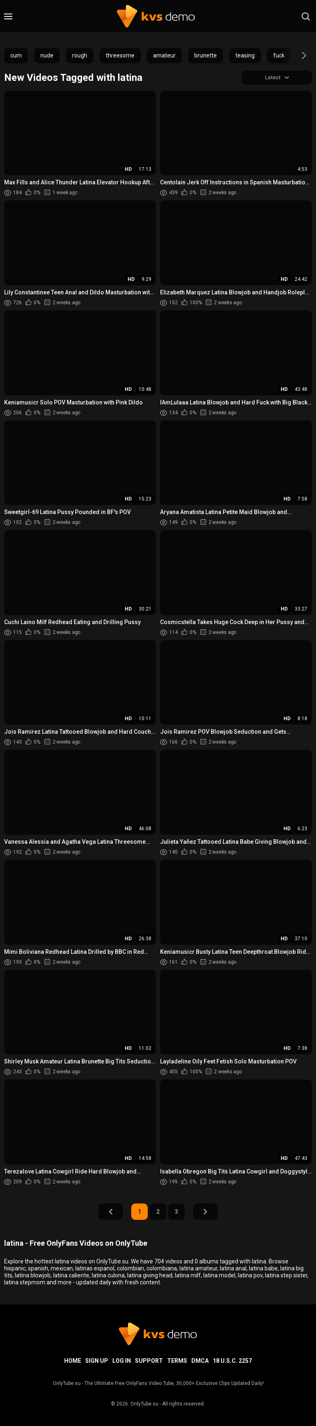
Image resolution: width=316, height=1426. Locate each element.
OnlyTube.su (144, 1404)
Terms (177, 1360)
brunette (205, 55)
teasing (245, 55)
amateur (164, 55)
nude (46, 55)
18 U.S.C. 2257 (232, 1360)
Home (72, 1360)
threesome (120, 55)
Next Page (205, 1212)
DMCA (200, 1360)
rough (79, 55)
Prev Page (111, 1212)
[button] (296, 55)
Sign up (96, 1360)
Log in (121, 1360)
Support (149, 1360)
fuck (279, 55)
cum (16, 55)
